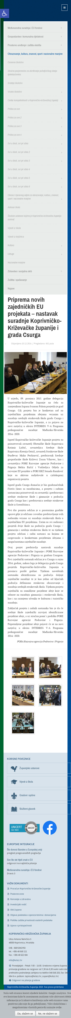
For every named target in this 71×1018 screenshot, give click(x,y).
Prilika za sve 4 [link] (14, 134)
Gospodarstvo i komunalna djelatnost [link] (25, 36)
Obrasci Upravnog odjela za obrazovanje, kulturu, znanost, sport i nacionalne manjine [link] (33, 197)
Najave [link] (11, 288)
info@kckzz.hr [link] (15, 960)
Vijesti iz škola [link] (14, 228)
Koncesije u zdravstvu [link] (20, 899)
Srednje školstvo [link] (15, 83)
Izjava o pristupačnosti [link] (21, 926)
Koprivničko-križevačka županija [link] (21, 11)
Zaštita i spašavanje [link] (17, 280)
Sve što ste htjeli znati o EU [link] (20, 860)
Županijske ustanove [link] (29, 768)
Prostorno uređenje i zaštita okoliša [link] (24, 45)
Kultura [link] (11, 245)
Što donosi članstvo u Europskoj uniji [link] (24, 849)
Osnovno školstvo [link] (15, 62)
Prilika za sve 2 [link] (14, 117)
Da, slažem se (25, 1013)
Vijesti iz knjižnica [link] (16, 236)
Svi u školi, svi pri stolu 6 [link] (19, 186)
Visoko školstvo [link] (15, 91)
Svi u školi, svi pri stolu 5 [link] (19, 177)
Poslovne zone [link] (17, 894)
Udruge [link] (11, 253)
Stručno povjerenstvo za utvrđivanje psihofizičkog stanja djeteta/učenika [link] (32, 72)
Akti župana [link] (16, 910)
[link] (4, 13)
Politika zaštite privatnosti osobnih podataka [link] (31, 920)
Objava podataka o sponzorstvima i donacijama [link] (33, 915)
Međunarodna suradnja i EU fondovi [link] (25, 28)
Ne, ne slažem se (47, 1013)
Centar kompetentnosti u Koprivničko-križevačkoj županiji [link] (33, 100)
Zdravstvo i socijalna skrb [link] (20, 271)
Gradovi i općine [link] (27, 795)
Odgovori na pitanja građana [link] (26, 980)
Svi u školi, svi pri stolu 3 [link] (19, 160)
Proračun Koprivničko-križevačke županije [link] (30, 889)
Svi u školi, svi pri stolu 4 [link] (19, 169)
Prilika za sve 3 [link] (14, 126)
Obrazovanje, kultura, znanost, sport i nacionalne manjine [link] (35, 54)
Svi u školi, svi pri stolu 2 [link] (19, 152)
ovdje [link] (59, 1007)
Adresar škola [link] (14, 207)
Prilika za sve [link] (14, 109)
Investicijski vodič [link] (18, 904)
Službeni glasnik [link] (27, 809)
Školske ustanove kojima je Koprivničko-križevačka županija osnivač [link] (34, 217)
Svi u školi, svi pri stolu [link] (18, 143)
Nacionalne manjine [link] (16, 262)
